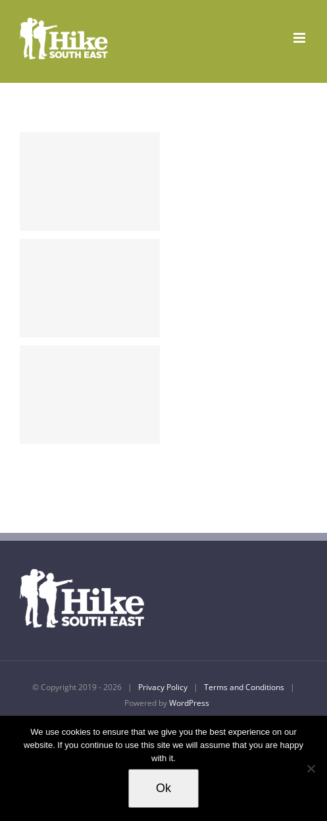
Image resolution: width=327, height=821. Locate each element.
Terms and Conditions (244, 687)
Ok (163, 788)
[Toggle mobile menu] (300, 38)
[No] (310, 768)
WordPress (189, 703)
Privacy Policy (163, 687)
